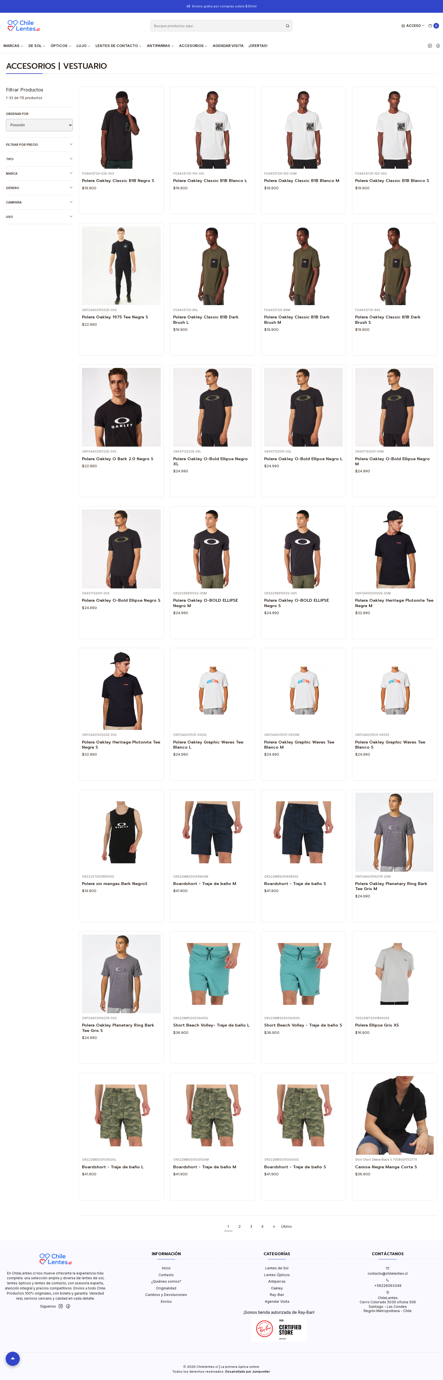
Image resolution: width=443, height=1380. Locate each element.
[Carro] (433, 26)
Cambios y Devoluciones (166, 1295)
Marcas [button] (13, 46)
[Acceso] (413, 25)
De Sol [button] (37, 46)
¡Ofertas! (258, 46)
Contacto (166, 1275)
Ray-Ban (277, 1295)
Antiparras (277, 1281)
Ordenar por (17, 114)
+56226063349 (387, 1283)
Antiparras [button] (160, 46)
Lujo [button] (83, 46)
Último (286, 1226)
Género (39, 188)
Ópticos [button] (61, 46)
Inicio (166, 1268)
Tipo (39, 159)
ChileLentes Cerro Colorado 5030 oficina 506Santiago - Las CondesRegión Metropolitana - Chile (388, 1302)
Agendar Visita (228, 46)
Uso (39, 217)
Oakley (277, 1288)
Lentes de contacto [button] (118, 46)
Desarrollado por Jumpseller (247, 1371)
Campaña (39, 202)
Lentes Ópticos (277, 1275)
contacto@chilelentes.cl (388, 1271)
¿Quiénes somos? (166, 1281)
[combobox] (221, 25)
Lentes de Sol (276, 1268)
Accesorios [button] (193, 46)
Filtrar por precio (39, 144)
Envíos (166, 1301)
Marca (39, 173)
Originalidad (166, 1288)
